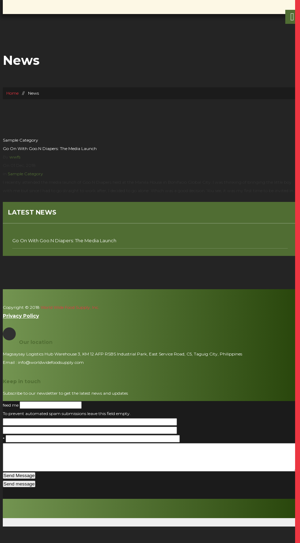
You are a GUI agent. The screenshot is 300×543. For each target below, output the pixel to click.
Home (12, 93)
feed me (11, 405)
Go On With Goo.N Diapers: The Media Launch (50, 148)
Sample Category (20, 140)
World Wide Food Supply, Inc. (69, 307)
